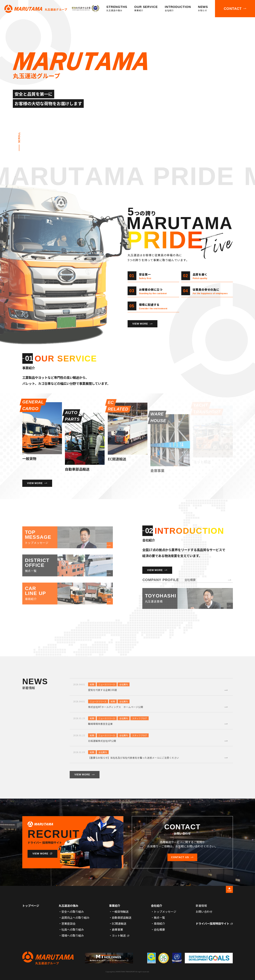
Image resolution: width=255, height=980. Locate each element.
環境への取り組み (72, 935)
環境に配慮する (153, 306)
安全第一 (145, 275)
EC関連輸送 (119, 923)
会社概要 (159, 929)
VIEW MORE (140, 323)
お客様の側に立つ (153, 291)
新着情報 (201, 905)
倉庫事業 (117, 929)
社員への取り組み (72, 929)
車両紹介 (159, 923)
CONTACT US (180, 857)
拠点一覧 (159, 917)
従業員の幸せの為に (210, 291)
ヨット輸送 (119, 935)
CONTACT (233, 8)
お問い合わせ (204, 911)
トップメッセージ (165, 911)
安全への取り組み (72, 911)
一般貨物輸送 (120, 911)
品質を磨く (200, 275)
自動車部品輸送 (121, 917)
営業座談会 (68, 923)
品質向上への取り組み (75, 917)
